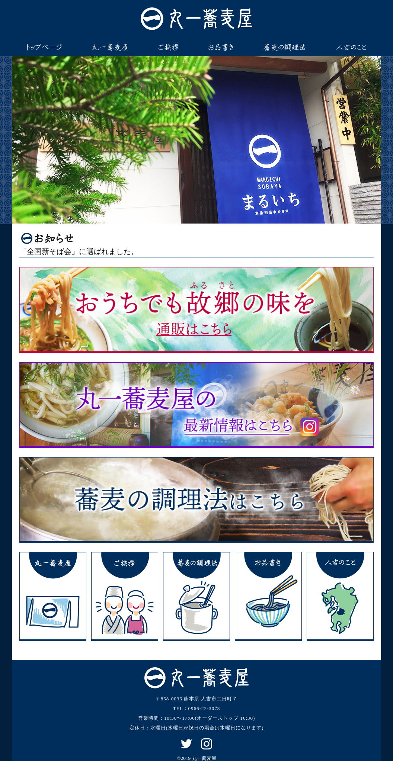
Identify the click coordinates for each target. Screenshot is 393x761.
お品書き (221, 47)
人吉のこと (351, 47)
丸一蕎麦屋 (110, 47)
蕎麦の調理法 (284, 47)
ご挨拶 (168, 47)
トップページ (44, 47)
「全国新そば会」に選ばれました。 (78, 252)
